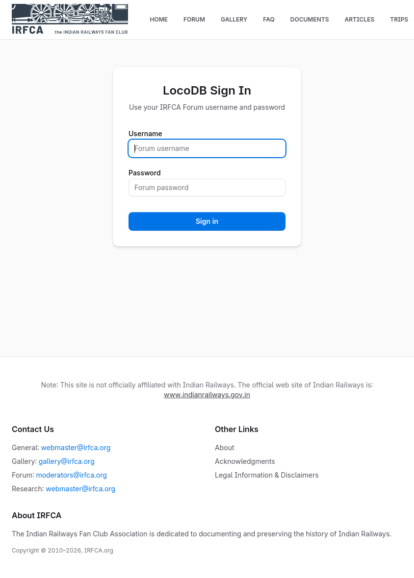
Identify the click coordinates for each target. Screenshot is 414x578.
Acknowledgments (245, 461)
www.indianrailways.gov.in (207, 394)
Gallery (234, 19)
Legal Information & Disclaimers (267, 475)
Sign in (207, 221)
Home (159, 19)
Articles (359, 19)
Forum (194, 19)
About (224, 447)
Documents (309, 19)
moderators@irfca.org (71, 475)
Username (145, 133)
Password (145, 173)
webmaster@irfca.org (76, 447)
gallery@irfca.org (67, 461)
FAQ (269, 19)
